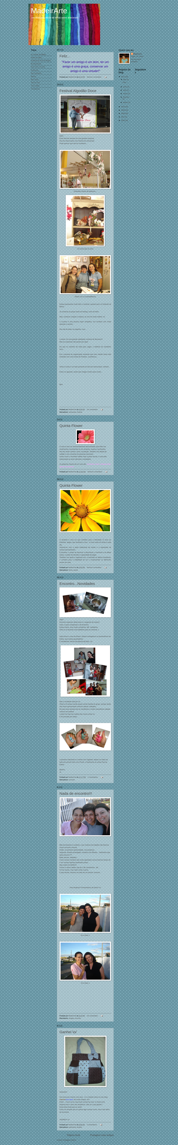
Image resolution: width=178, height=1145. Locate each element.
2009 (123, 110)
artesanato (72, 412)
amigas (71, 1018)
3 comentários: (92, 1125)
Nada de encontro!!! (75, 793)
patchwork (72, 1127)
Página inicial (73, 1135)
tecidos (79, 1127)
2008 (123, 113)
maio (125, 90)
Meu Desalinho (36, 73)
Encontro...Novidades (77, 584)
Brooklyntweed (36, 64)
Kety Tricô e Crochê (38, 67)
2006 (123, 120)
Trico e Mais (35, 86)
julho (125, 79)
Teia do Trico (35, 82)
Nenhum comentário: (94, 77)
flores (71, 570)
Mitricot (33, 76)
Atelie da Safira (36, 57)
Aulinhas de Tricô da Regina (41, 61)
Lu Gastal (89, 1097)
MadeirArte (138, 54)
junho (125, 87)
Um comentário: (92, 409)
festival (79, 412)
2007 (123, 117)
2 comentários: (93, 777)
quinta (76, 570)
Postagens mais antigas (102, 1135)
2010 (123, 107)
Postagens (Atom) (69, 1140)
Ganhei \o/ (68, 1032)
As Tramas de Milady (38, 54)
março (125, 93)
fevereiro (126, 97)
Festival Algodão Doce (77, 91)
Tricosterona (35, 89)
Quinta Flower (71, 426)
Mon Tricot (34, 79)
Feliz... (64, 56)
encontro (72, 780)
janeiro (125, 102)
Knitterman (35, 70)
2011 (123, 77)
